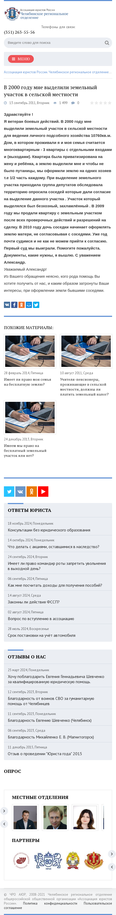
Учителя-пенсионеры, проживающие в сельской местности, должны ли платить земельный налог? (84, 387)
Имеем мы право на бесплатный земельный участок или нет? (25, 450)
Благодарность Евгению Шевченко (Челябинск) (50, 720)
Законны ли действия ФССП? (34, 601)
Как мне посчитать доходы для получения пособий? (55, 585)
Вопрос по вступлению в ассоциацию (41, 618)
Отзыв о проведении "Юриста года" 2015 (45, 753)
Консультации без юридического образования (49, 529)
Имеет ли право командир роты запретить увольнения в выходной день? (57, 566)
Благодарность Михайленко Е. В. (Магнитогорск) (51, 737)
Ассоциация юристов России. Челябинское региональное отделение (56, 72)
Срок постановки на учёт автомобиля (41, 635)
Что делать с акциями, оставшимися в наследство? (53, 546)
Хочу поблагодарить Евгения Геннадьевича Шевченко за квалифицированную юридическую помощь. (56, 679)
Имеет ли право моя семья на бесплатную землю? (27, 382)
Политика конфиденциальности (50, 903)
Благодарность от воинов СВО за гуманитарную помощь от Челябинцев (51, 701)
